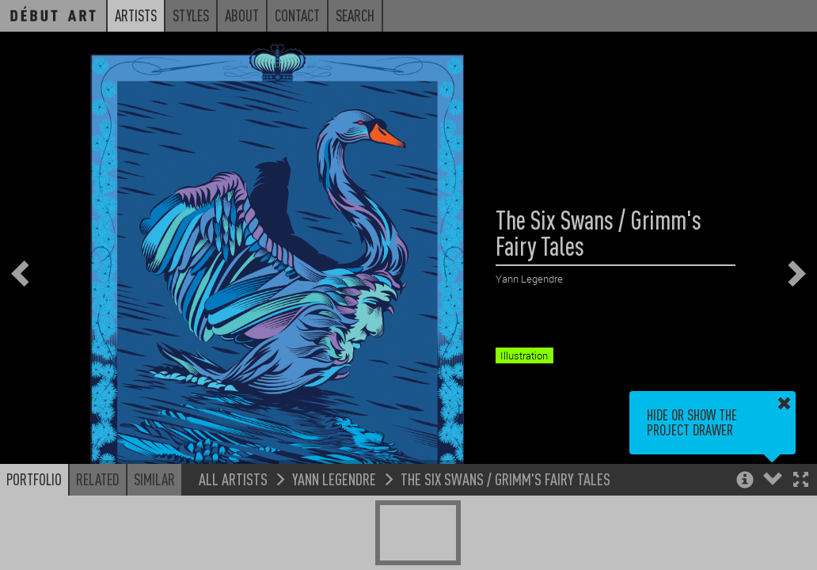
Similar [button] (154, 479)
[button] (800, 480)
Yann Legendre (334, 478)
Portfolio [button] (34, 479)
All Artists (233, 478)
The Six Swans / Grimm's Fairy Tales (505, 478)
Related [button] (98, 479)
